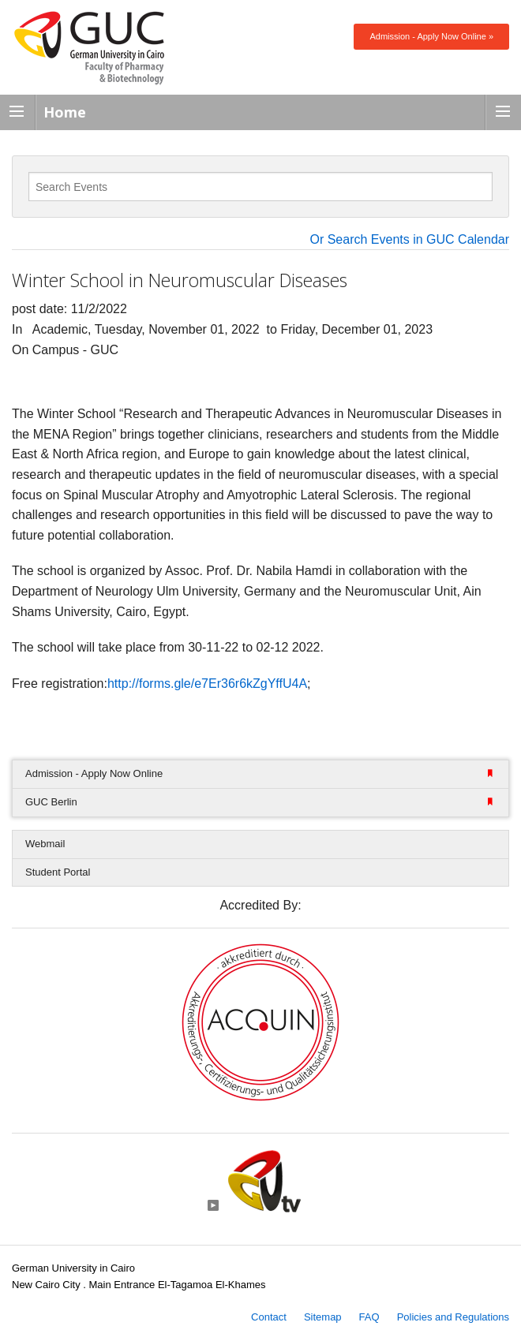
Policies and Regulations (453, 1317)
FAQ (369, 1317)
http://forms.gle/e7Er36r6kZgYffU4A (207, 683)
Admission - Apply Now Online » (431, 36)
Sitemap (323, 1317)
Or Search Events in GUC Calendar (409, 239)
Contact (269, 1317)
